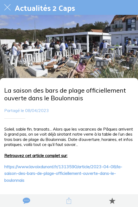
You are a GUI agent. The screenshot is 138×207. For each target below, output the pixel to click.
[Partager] (69, 200)
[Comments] (26, 200)
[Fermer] (7, 7)
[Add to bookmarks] (112, 200)
